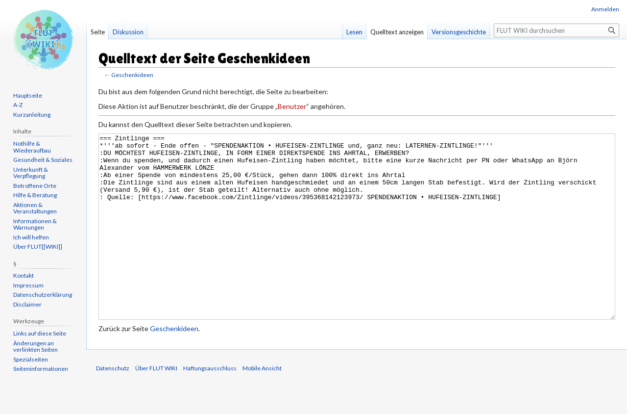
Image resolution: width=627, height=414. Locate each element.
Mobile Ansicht (262, 405)
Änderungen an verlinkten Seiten (35, 346)
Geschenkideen (132, 74)
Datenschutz (112, 405)
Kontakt (23, 275)
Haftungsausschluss (210, 405)
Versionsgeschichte (459, 32)
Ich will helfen (31, 237)
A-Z (18, 104)
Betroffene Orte (34, 185)
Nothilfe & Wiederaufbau (32, 147)
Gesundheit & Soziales (42, 159)
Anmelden (605, 9)
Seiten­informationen (40, 368)
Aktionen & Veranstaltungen (35, 208)
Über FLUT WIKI (156, 405)
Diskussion (128, 32)
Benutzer (292, 106)
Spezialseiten (30, 359)
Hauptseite (27, 95)
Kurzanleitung (31, 114)
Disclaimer (27, 304)
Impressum (28, 285)
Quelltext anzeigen (397, 32)
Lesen (354, 32)
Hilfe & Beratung (35, 195)
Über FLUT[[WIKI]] (37, 246)
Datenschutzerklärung (42, 294)
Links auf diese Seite (39, 333)
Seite (98, 32)
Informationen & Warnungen (35, 224)
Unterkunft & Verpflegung (30, 173)
